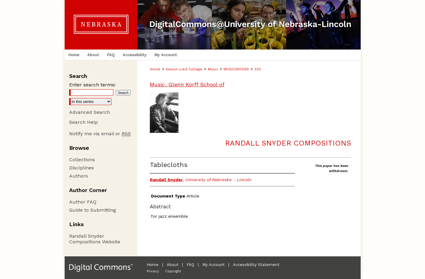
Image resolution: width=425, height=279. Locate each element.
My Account (213, 264)
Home (155, 69)
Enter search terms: (92, 85)
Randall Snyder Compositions (288, 143)
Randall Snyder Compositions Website (94, 239)
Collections (82, 159)
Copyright (173, 271)
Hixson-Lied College (184, 69)
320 (257, 69)
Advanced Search (89, 112)
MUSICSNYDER (236, 69)
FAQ (190, 264)
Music (213, 69)
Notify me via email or (100, 133)
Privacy (153, 271)
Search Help (83, 122)
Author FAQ (82, 202)
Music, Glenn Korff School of (187, 84)
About (173, 264)
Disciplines (81, 168)
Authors (78, 176)
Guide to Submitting (92, 210)
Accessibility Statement (256, 264)
